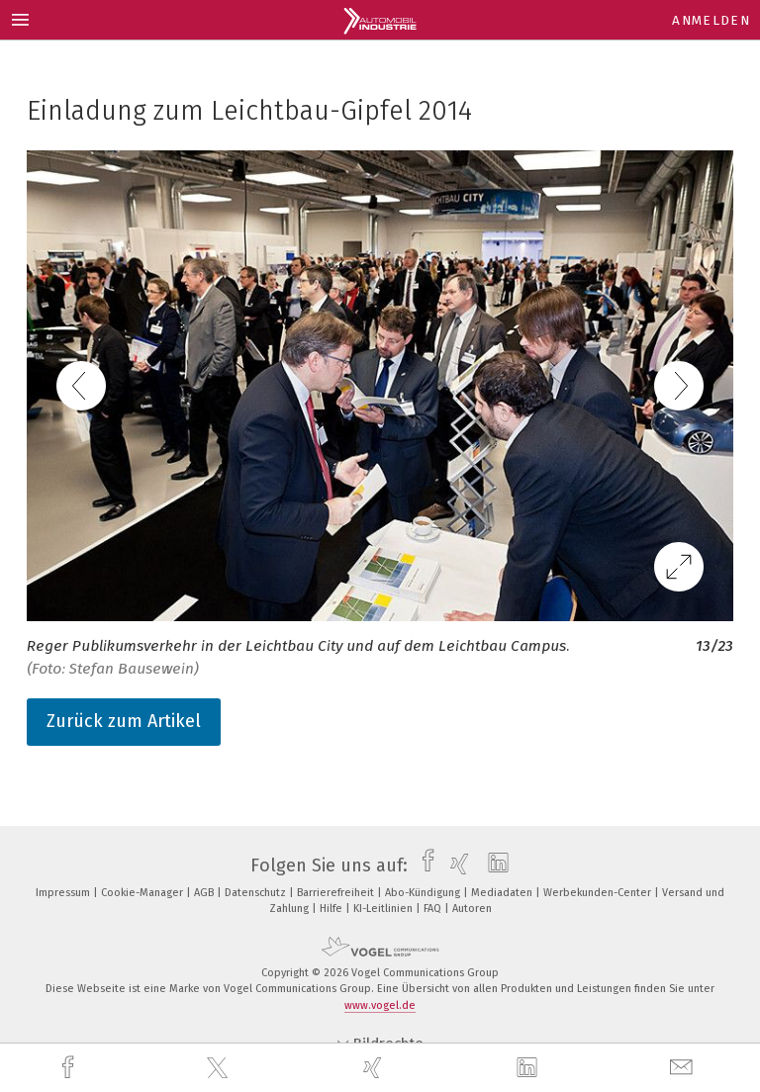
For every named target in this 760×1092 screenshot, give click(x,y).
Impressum (64, 892)
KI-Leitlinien (384, 908)
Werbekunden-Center (598, 892)
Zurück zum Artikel (124, 721)
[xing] (375, 1067)
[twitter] (220, 1068)
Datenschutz (257, 892)
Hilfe (332, 908)
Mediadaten (503, 892)
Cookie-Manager (143, 892)
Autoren (472, 908)
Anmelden (711, 20)
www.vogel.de (380, 1005)
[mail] (684, 1067)
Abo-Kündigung (424, 892)
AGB (205, 892)
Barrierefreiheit (337, 892)
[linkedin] (529, 1068)
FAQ (434, 908)
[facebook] (70, 1067)
